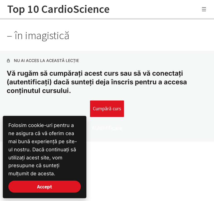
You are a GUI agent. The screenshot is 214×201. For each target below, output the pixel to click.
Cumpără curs (107, 108)
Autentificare (107, 128)
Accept (44, 186)
